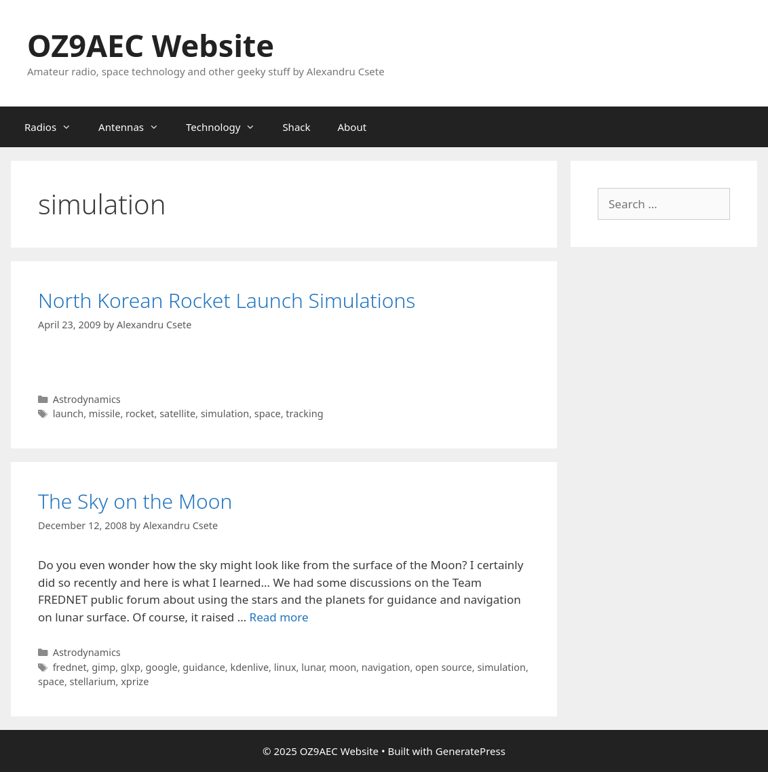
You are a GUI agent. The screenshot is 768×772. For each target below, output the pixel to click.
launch (68, 413)
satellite (177, 413)
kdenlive (249, 667)
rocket (140, 413)
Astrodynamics (87, 399)
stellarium (93, 681)
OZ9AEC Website (150, 45)
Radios (54, 127)
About (352, 127)
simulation (225, 413)
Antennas (135, 127)
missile (105, 413)
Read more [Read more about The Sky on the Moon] (279, 617)
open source (443, 667)
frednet (70, 667)
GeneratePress (470, 751)
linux (285, 667)
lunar (312, 667)
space (267, 413)
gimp (103, 667)
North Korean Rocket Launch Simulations (226, 300)
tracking (304, 413)
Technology (227, 127)
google (162, 667)
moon (342, 667)
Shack (296, 127)
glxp (130, 667)
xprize (135, 681)
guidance (204, 667)
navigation (386, 667)
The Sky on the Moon (135, 501)
